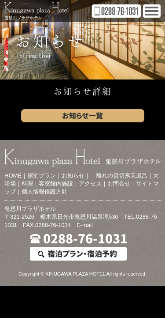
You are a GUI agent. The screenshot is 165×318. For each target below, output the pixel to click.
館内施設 (61, 183)
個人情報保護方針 (44, 191)
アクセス (90, 183)
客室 (44, 183)
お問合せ (118, 183)
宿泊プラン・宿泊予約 (82, 254)
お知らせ (73, 175)
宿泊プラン (41, 175)
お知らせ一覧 (82, 116)
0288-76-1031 (85, 238)
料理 (27, 183)
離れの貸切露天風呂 (121, 175)
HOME (13, 175)
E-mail (85, 225)
